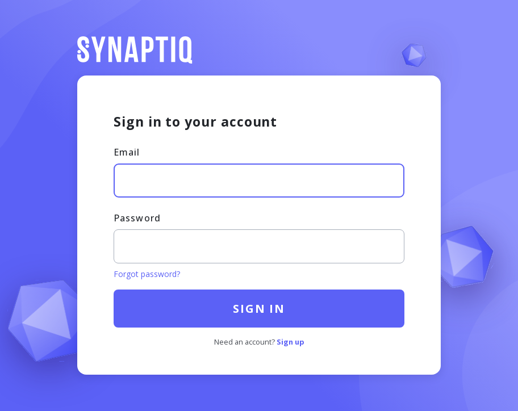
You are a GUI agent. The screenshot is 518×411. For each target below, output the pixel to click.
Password (137, 218)
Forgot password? (147, 274)
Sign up (290, 342)
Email (127, 152)
